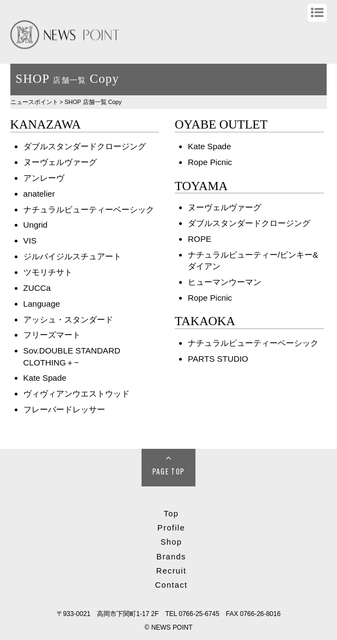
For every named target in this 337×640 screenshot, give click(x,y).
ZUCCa (37, 287)
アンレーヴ (43, 177)
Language (41, 303)
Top (171, 513)
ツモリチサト (47, 272)
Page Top (168, 471)
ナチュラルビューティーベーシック (88, 209)
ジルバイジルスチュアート (72, 256)
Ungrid (35, 224)
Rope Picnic (210, 162)
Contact (171, 585)
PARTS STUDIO (218, 358)
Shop (171, 542)
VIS (29, 240)
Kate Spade (44, 377)
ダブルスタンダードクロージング (84, 146)
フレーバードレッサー (64, 409)
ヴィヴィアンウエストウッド (76, 393)
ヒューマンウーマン (224, 282)
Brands (171, 556)
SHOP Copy (93, 102)
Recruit (171, 570)
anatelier (39, 193)
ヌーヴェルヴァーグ (60, 162)
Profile (171, 527)
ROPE (199, 238)
